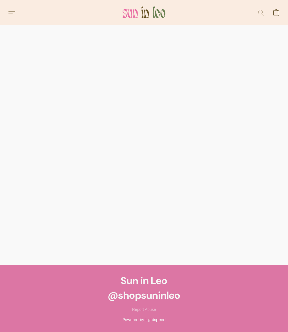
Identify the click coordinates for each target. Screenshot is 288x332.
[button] (144, 13)
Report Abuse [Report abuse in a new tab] (144, 309)
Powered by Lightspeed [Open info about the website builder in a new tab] (144, 319)
